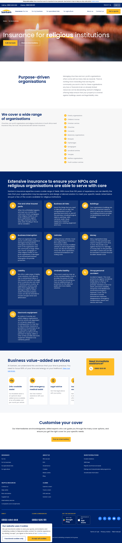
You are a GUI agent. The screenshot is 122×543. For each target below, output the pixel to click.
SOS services (46, 493)
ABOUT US (46, 455)
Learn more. (95, 1)
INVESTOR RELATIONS (91, 455)
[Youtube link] (114, 518)
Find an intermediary (29, 43)
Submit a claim (47, 486)
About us (90, 11)
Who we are (46, 459)
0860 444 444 (10, 520)
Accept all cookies (39, 538)
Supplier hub (5, 497)
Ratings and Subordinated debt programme (97, 469)
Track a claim (47, 490)
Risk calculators (6, 493)
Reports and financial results (92, 465)
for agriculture (68, 11)
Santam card (47, 497)
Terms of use (94, 532)
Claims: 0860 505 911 (27, 5)
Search (107, 5)
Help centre (5, 490)
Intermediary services (8, 500)
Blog (44, 476)
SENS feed (87, 462)
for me (21, 11)
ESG (44, 462)
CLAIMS (45, 483)
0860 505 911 (39, 520)
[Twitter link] (104, 518)
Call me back (10, 43)
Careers (45, 469)
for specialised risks (53, 11)
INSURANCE (5, 455)
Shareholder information (91, 472)
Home (5, 21)
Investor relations (89, 459)
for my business (37, 11)
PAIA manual (116, 532)
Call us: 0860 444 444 (9, 5)
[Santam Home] (6, 11)
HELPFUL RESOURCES (9, 483)
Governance (46, 465)
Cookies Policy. (42, 533)
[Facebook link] (100, 518)
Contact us (100, 11)
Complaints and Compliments (11, 504)
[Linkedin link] (109, 518)
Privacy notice (105, 532)
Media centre (46, 472)
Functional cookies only (14, 538)
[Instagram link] (118, 518)
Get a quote (113, 11)
